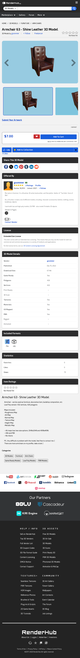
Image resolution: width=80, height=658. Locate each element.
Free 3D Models (49, 534)
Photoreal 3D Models (51, 562)
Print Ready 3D (49, 553)
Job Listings (47, 613)
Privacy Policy (32, 649)
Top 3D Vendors (26, 539)
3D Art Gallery (48, 581)
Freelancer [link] (38, 33)
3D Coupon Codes (27, 548)
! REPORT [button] (74, 127)
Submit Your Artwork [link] (12, 120)
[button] (76, 2)
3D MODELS (13, 23)
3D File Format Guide (28, 553)
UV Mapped (8, 309)
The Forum (46, 604)
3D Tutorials (26, 613)
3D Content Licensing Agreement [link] (34, 246)
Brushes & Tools (27, 600)
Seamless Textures (28, 581)
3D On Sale (47, 539)
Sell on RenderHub (27, 534)
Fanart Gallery (48, 586)
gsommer (15, 33)
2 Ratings (29, 185)
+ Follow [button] (26, 33)
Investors (53, 637)
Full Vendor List (26, 543)
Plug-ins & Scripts (28, 604)
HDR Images (26, 590)
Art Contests (47, 595)
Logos (34, 637)
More (41, 15)
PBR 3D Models (49, 557)
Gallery (22, 15)
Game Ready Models (12, 461)
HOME (4, 23)
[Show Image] (28, 101)
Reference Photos (28, 595)
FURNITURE (25, 23)
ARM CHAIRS (36, 23)
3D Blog (45, 609)
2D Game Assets (27, 609)
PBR (5, 314)
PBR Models (42, 461)
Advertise (43, 637)
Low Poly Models (29, 461)
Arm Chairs (29, 456)
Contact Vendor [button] (11, 222)
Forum (31, 15)
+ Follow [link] (42, 188)
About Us (25, 637)
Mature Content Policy (54, 649)
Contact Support (27, 566)
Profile (38, 185)
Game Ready (8, 276)
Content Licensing (27, 557)
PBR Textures (26, 586)
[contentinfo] (11, 8)
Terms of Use (21, 649)
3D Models (9, 456)
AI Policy (42, 649)
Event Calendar (48, 600)
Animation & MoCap (51, 566)
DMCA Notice (25, 562)
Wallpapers (46, 590)
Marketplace (8, 15)
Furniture (19, 456)
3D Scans (46, 548)
